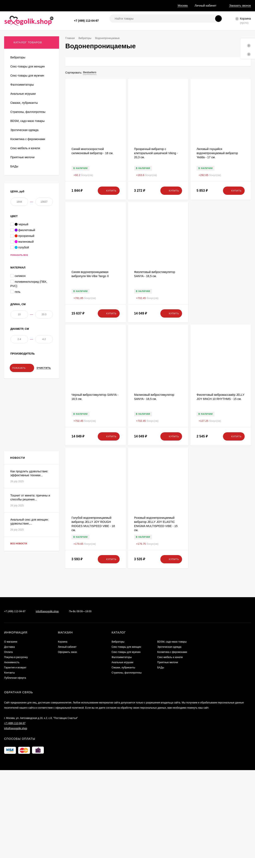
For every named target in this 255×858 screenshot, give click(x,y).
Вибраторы (86, 38)
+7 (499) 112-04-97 (86, 20)
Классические (18, 147)
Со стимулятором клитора (26, 98)
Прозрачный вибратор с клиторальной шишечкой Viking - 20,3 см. (156, 153)
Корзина (62, 793)
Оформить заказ (67, 803)
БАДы (160, 818)
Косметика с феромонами (172, 803)
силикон (18, 377)
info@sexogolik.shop (47, 762)
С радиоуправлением (23, 110)
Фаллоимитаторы (122, 808)
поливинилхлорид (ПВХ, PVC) (28, 385)
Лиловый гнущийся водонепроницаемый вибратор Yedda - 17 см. (217, 153)
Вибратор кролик (20, 68)
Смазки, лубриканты (123, 818)
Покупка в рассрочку (73, 5)
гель (15, 393)
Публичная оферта (15, 829)
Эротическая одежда (169, 798)
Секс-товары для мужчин (126, 803)
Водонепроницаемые (23, 104)
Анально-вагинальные (24, 116)
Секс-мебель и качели (170, 808)
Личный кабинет (67, 798)
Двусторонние (19, 128)
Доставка (31, 5)
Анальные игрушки (122, 813)
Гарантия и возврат (130, 5)
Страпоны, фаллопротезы (127, 824)
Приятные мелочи (167, 813)
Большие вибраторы (23, 122)
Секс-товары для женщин (126, 798)
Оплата (49, 5)
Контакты (9, 824)
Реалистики (17, 153)
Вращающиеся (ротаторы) (26, 86)
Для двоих (16, 74)
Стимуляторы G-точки (24, 135)
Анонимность (102, 5)
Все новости (22, 716)
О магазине (11, 5)
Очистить (44, 477)
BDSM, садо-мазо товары (172, 793)
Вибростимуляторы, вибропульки (31, 80)
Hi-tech (14, 92)
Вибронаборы (19, 141)
